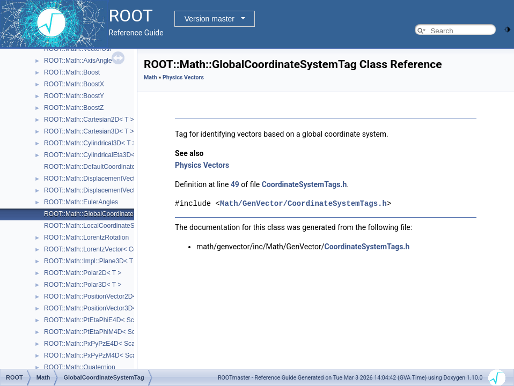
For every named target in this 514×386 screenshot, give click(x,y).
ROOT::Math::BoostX (74, 84)
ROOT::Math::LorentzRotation (86, 237)
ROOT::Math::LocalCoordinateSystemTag (103, 225)
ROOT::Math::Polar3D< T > (82, 284)
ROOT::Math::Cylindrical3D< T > (90, 143)
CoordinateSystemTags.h (304, 184)
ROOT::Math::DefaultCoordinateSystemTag (105, 166)
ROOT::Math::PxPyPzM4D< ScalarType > (103, 355)
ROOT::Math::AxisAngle (78, 60)
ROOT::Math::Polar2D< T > (82, 273)
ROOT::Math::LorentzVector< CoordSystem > (108, 249)
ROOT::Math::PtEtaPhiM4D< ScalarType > (104, 332)
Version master (209, 18)
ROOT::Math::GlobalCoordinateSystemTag (104, 214)
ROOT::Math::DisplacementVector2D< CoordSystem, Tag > (128, 178)
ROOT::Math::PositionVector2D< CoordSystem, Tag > (120, 296)
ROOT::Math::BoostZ (74, 108)
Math (150, 77)
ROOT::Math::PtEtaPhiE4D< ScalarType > (104, 320)
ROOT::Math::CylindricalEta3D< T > (95, 155)
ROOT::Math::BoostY (74, 96)
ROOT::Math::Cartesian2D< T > (89, 119)
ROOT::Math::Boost (72, 72)
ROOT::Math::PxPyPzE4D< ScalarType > (102, 343)
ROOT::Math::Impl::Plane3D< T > (91, 261)
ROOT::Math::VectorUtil (77, 49)
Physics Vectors (183, 77)
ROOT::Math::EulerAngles (81, 202)
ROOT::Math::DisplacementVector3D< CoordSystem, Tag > (128, 190)
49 (235, 184)
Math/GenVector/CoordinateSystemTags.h (303, 203)
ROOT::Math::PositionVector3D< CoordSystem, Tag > (120, 308)
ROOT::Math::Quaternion (79, 367)
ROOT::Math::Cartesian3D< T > (89, 131)
